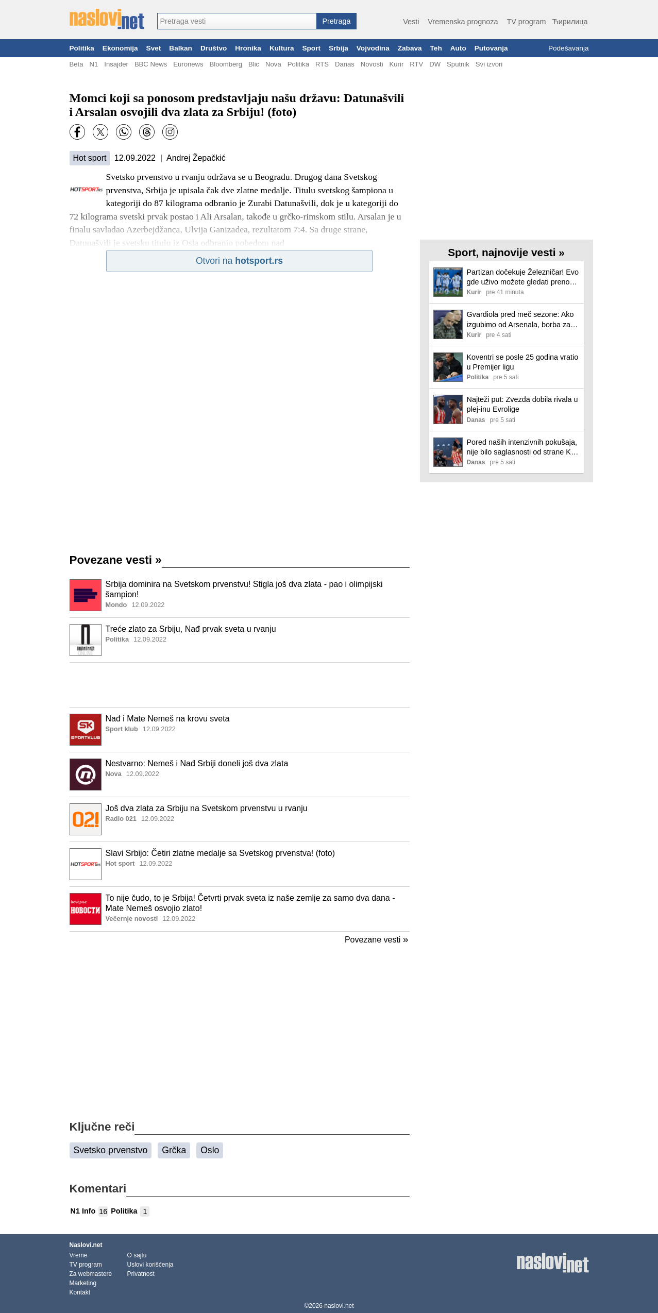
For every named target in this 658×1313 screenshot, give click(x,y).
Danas (345, 64)
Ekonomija (120, 48)
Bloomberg (226, 64)
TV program (526, 22)
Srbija (338, 48)
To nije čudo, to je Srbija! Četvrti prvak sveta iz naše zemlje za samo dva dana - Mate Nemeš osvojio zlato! (250, 903)
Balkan (180, 48)
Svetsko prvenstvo (111, 1150)
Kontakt (80, 1292)
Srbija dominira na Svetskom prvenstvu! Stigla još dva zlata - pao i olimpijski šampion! (244, 589)
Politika (82, 48)
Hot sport (90, 158)
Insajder (116, 64)
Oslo (209, 1150)
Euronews (188, 64)
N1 (93, 64)
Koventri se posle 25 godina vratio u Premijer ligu (523, 362)
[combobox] (237, 21)
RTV (416, 64)
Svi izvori (489, 64)
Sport (311, 48)
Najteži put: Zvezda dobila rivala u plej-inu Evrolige (522, 404)
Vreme (79, 1255)
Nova (273, 64)
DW (435, 64)
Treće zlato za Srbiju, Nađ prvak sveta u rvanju (191, 629)
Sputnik (458, 64)
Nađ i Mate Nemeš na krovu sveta (168, 718)
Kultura (281, 48)
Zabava (410, 48)
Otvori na (239, 261)
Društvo (213, 48)
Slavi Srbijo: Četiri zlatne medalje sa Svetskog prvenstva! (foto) (220, 853)
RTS (322, 64)
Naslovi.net (86, 1245)
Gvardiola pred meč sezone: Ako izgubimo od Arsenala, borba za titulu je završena (520, 319)
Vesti (411, 22)
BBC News (150, 64)
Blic (253, 64)
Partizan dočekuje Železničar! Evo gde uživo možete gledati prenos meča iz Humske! (523, 277)
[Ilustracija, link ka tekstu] (86, 596)
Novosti (372, 64)
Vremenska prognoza (463, 22)
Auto (458, 48)
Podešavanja (568, 48)
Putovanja (491, 48)
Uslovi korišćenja (150, 1264)
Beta (76, 64)
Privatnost (141, 1273)
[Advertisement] (240, 685)
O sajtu (137, 1255)
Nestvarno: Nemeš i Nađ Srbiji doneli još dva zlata (197, 763)
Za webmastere (91, 1273)
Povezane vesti (116, 559)
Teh (436, 48)
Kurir (397, 64)
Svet (153, 48)
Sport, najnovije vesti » (506, 252)
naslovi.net (338, 1305)
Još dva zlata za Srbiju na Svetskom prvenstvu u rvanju (207, 808)
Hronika (248, 48)
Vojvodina (373, 48)
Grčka (174, 1150)
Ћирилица (569, 22)
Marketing (83, 1283)
